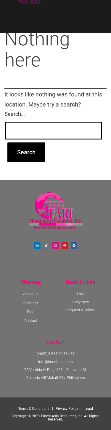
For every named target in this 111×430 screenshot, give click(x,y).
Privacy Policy (67, 409)
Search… (14, 114)
